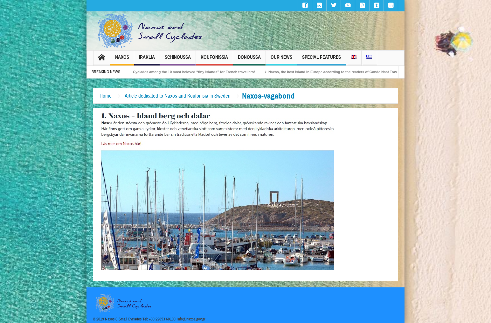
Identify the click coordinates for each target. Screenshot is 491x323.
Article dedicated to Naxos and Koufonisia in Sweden (178, 96)
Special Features (321, 59)
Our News (281, 59)
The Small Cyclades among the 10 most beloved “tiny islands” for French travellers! (190, 72)
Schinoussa (178, 59)
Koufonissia (214, 59)
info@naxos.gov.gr (191, 319)
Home (106, 96)
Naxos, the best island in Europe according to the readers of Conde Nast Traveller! (341, 72)
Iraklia (147, 59)
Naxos (122, 59)
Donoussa (249, 59)
